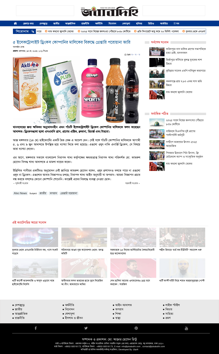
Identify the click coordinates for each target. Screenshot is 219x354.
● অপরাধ (118, 309)
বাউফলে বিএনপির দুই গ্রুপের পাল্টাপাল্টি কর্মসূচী (180, 133)
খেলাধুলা (126, 23)
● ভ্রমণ (167, 318)
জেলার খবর (28, 23)
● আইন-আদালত (122, 305)
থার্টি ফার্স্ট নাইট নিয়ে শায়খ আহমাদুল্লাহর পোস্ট (181, 280)
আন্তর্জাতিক (70, 23)
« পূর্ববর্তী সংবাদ (20, 183)
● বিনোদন (68, 309)
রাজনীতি (85, 23)
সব (176, 23)
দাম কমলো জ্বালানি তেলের (63, 31)
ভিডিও (151, 23)
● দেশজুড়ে (18, 305)
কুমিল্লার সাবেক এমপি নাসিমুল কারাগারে (185, 70)
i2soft (135, 349)
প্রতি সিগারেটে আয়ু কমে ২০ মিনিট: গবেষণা (160, 31)
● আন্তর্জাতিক (20, 314)
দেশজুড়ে (43, 23)
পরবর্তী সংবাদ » (132, 183)
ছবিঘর (139, 23)
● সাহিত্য (168, 314)
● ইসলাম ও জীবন (72, 318)
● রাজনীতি (18, 318)
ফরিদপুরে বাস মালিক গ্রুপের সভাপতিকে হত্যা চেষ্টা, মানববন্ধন (186, 51)
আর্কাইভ (164, 23)
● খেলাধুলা (68, 314)
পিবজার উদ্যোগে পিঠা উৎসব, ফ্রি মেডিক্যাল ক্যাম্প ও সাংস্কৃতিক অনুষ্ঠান (184, 155)
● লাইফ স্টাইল (171, 305)
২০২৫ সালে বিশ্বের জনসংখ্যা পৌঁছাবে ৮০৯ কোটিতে (108, 31)
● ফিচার (167, 309)
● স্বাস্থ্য (116, 318)
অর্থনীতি (99, 23)
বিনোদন (112, 23)
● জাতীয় (17, 309)
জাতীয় (56, 23)
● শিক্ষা (117, 314)
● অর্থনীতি (68, 305)
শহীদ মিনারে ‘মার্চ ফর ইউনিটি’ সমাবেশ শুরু (180, 249)
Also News (20, 193)
